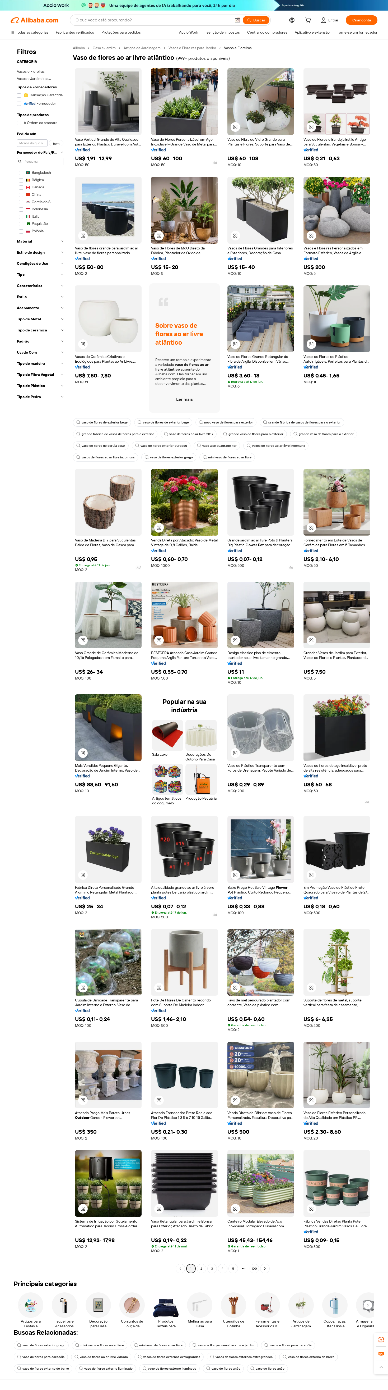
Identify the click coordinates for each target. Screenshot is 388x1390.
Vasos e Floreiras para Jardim (192, 48)
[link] (381, 1340)
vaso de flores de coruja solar (100, 446)
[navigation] (40, 658)
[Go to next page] (265, 1268)
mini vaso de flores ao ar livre (227, 457)
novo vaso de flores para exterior (226, 422)
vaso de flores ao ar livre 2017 (188, 434)
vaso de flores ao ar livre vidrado (101, 1357)
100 (254, 1268)
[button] (237, 20)
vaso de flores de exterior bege (102, 422)
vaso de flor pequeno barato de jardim (223, 1345)
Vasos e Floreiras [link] (238, 48)
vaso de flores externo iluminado (106, 1368)
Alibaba (79, 48)
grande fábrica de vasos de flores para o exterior (302, 422)
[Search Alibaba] (153, 20)
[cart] (309, 21)
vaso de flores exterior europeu (161, 446)
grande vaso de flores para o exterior (253, 434)
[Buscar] (256, 20)
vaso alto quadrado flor (217, 446)
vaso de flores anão (223, 1368)
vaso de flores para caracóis (288, 1345)
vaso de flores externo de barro (308, 1357)
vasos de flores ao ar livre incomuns (276, 446)
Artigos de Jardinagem (142, 48)
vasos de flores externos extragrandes (169, 1357)
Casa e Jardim (104, 48)
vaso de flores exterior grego (169, 457)
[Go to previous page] (180, 1268)
